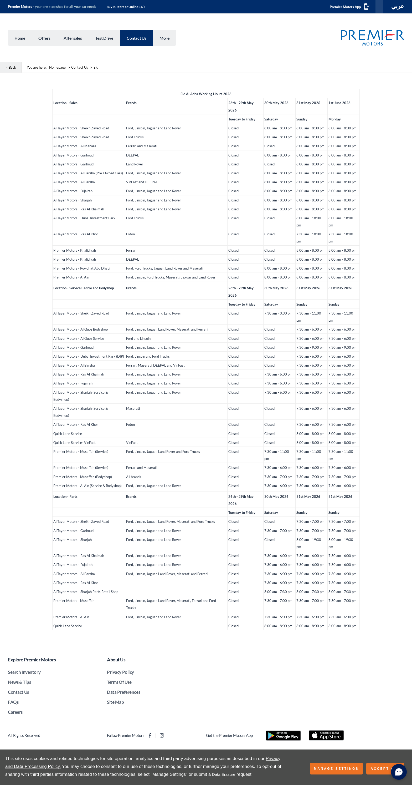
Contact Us (79, 68)
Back (12, 68)
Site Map (115, 703)
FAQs (13, 703)
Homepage (57, 68)
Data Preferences (123, 693)
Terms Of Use (119, 683)
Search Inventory (24, 673)
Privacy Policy (120, 673)
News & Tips (19, 683)
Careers (15, 713)
